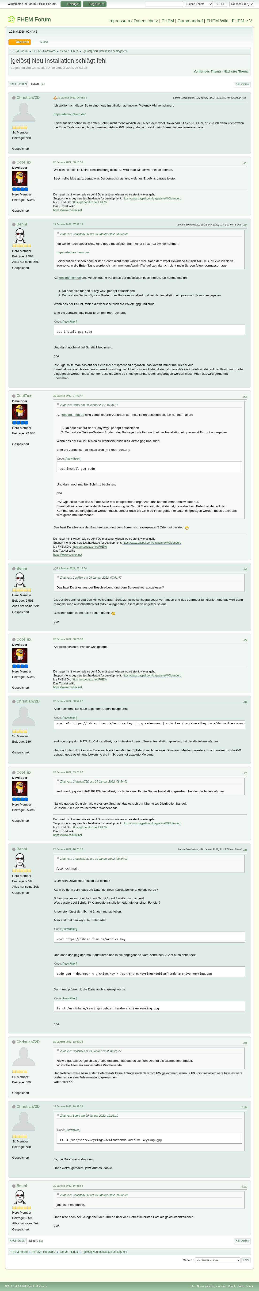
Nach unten (18, 84)
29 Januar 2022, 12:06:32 (68, 1041)
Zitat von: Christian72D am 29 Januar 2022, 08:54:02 (94, 781)
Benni (22, 224)
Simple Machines (36, 1286)
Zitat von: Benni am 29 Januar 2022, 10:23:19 (89, 1115)
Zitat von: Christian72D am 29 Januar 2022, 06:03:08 (94, 234)
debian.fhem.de (70, 277)
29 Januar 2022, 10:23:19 (68, 849)
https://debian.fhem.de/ (70, 114)
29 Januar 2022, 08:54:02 (68, 701)
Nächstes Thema (236, 71)
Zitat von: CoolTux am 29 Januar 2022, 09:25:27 (91, 1051)
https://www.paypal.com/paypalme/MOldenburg (151, 198)
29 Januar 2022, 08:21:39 (68, 639)
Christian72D (28, 97)
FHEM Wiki (217, 20)
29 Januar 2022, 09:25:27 (68, 772)
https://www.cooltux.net (67, 210)
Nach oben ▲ (246, 1286)
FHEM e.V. (242, 20)
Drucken (242, 84)
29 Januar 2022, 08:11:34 (72, 568)
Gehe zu (188, 1260)
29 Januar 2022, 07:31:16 (68, 224)
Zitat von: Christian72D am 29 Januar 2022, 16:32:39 (94, 1195)
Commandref (190, 20)
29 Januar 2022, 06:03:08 (72, 97)
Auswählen (69, 321)
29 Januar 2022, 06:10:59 (68, 162)
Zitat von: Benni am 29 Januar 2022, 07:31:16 (89, 405)
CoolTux (24, 162)
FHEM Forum (34, 19)
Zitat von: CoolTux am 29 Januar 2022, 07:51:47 (91, 577)
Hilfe (192, 1286)
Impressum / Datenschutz (133, 20)
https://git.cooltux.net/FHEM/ (89, 202)
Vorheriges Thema (207, 71)
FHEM (168, 20)
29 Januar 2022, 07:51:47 (68, 395)
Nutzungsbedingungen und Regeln (216, 1286)
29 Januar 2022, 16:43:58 (68, 1185)
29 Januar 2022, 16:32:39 (68, 1106)
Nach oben (17, 1240)
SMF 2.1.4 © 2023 (15, 1286)
